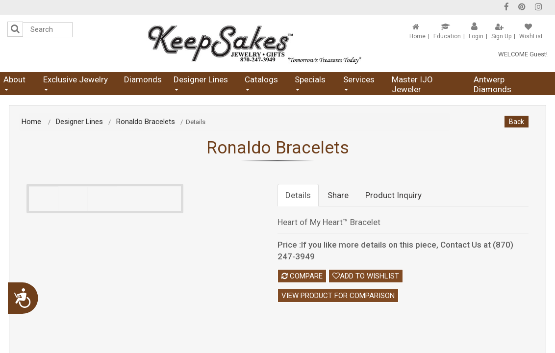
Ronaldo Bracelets (145, 121)
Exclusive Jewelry (75, 83)
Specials (310, 83)
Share (338, 195)
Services (359, 83)
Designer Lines (201, 83)
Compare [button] (302, 276)
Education (447, 36)
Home (417, 36)
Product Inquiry (393, 195)
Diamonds (143, 79)
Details (298, 195)
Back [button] (516, 122)
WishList (531, 36)
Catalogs (261, 83)
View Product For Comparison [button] (338, 295)
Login (476, 36)
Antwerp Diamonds (492, 84)
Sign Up (501, 36)
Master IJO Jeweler (412, 84)
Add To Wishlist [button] (365, 276)
